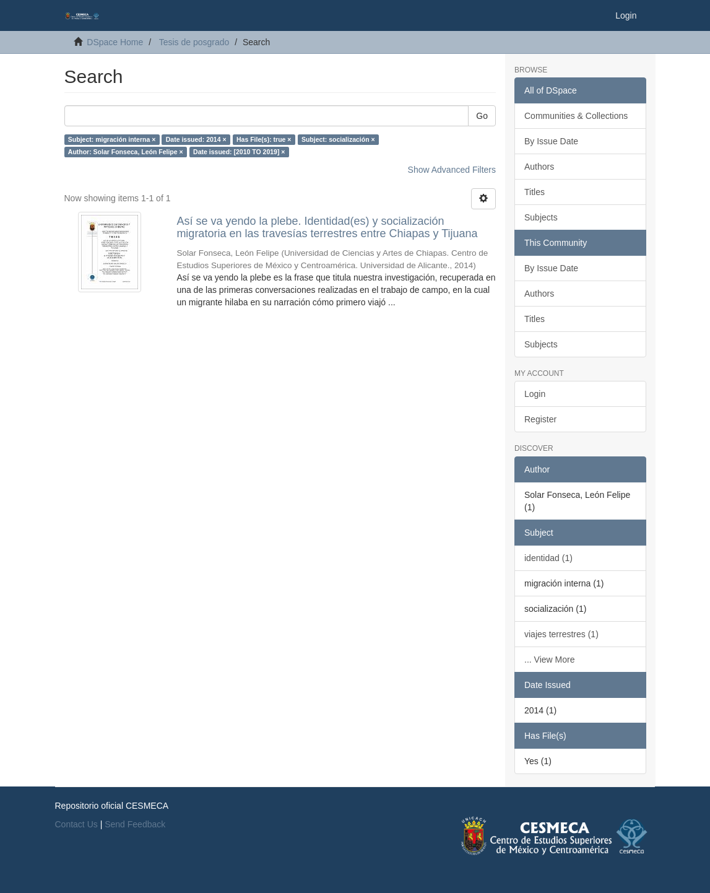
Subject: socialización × (338, 139)
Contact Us (76, 824)
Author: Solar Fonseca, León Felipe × (125, 151)
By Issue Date (551, 141)
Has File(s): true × (263, 139)
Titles (534, 192)
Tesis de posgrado (194, 42)
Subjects (541, 217)
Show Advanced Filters (452, 170)
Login (534, 394)
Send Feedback (135, 824)
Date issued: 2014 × (196, 139)
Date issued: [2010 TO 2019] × (239, 151)
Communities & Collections (576, 116)
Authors (539, 167)
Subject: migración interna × (112, 139)
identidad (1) (548, 558)
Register (540, 419)
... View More (549, 659)
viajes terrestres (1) (561, 634)
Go (482, 116)
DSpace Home (115, 42)
